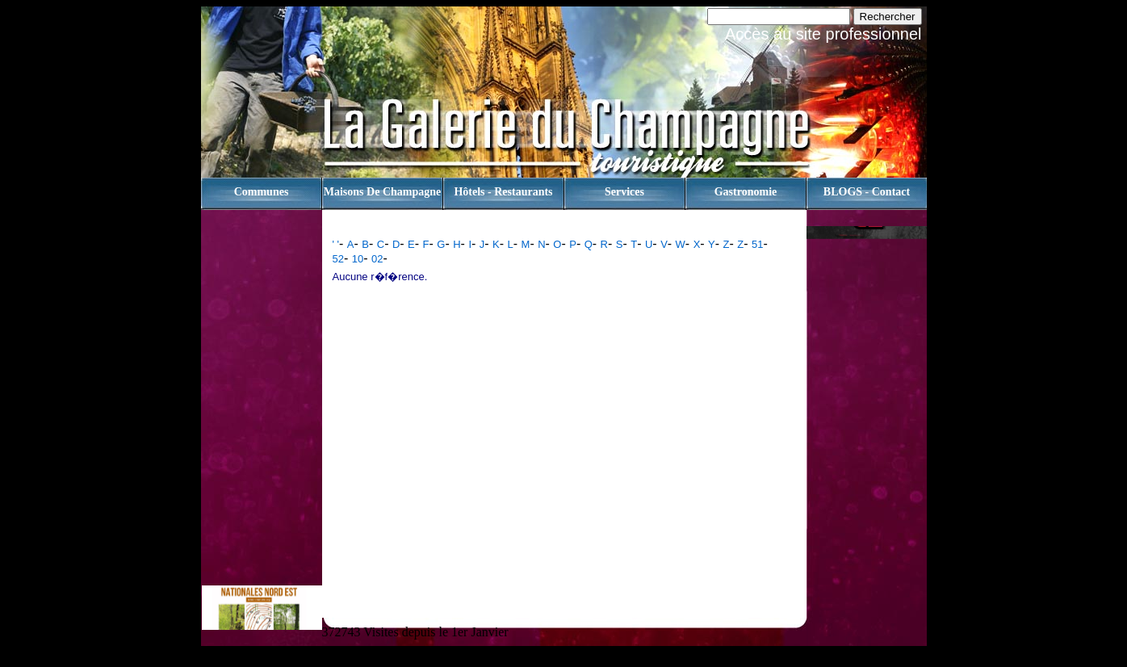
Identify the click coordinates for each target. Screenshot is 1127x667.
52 (338, 259)
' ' (336, 244)
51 (757, 244)
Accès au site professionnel (823, 34)
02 (377, 259)
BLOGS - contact (866, 192)
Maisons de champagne (382, 192)
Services (624, 192)
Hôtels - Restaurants (503, 192)
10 (357, 259)
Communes (261, 192)
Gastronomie (745, 192)
